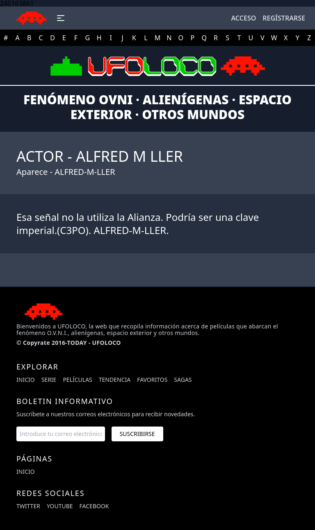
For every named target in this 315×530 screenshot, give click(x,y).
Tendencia (114, 379)
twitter (28, 506)
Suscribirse (137, 434)
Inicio (25, 379)
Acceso (243, 18)
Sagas (183, 379)
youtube (60, 506)
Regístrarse (283, 18)
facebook (94, 506)
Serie (49, 379)
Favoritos (152, 379)
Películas (77, 379)
